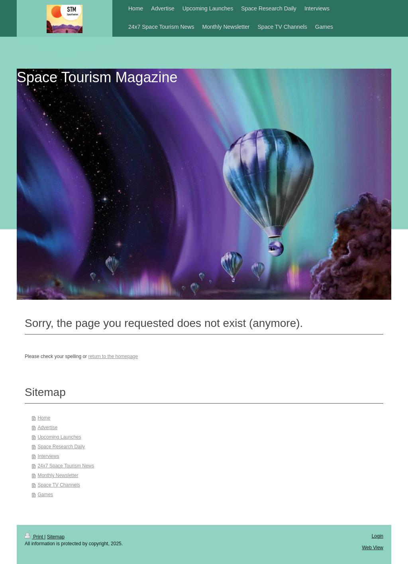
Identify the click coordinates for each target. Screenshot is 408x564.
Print (34, 537)
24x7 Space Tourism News (65, 466)
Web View (372, 547)
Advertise (47, 427)
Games (45, 494)
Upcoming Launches (59, 437)
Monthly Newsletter (57, 475)
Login (377, 536)
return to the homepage (113, 356)
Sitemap (56, 537)
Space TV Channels (58, 485)
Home (43, 418)
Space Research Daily (61, 446)
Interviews (48, 456)
